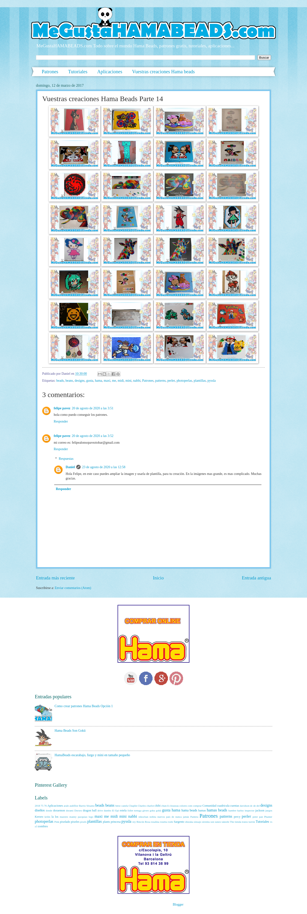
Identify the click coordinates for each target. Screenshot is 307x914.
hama (98, 380)
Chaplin (133, 805)
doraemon (59, 810)
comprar (197, 805)
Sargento (179, 821)
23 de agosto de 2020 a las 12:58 (103, 467)
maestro (64, 816)
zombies (43, 826)
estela (123, 810)
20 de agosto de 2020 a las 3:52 (92, 436)
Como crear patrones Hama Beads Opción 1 (84, 706)
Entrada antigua (256, 577)
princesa (116, 821)
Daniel (70, 467)
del (258, 805)
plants (106, 821)
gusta (89, 380)
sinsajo (197, 821)
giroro (145, 810)
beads (60, 380)
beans (69, 380)
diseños (40, 810)
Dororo (78, 810)
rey (134, 821)
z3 (36, 826)
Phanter (268, 816)
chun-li (165, 805)
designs (79, 380)
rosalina (155, 821)
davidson (244, 805)
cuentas (234, 805)
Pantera (194, 816)
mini (128, 380)
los (56, 816)
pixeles (75, 821)
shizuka (189, 821)
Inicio (158, 577)
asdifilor (74, 805)
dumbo (107, 810)
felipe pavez (62, 408)
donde (49, 810)
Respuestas (66, 458)
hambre (232, 810)
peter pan (258, 816)
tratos (245, 821)
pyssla (211, 380)
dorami (69, 810)
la (53, 816)
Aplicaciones (109, 71)
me (114, 380)
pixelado (65, 821)
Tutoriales (77, 71)
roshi (170, 821)
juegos (268, 810)
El (113, 810)
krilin (47, 816)
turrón (251, 821)
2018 (37, 805)
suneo (218, 821)
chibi (158, 805)
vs (271, 821)
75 (42, 805)
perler (171, 380)
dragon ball (89, 810)
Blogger (178, 904)
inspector (249, 810)
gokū (158, 810)
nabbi (137, 380)
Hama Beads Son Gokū (70, 730)
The (232, 821)
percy (237, 816)
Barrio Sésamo (86, 805)
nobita (152, 816)
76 (45, 805)
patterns (160, 380)
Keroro (39, 816)
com (190, 805)
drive (100, 810)
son (212, 821)
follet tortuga (135, 810)
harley (240, 810)
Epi (117, 810)
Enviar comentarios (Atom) (73, 588)
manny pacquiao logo (81, 816)
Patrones (50, 71)
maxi (107, 380)
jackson (259, 810)
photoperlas (184, 380)
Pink (56, 821)
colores (183, 805)
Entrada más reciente (55, 577)
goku (152, 810)
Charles (142, 805)
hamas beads (217, 810)
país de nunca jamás (177, 816)
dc (251, 805)
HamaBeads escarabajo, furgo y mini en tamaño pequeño (92, 755)
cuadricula (223, 805)
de (254, 805)
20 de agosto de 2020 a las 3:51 (92, 408)
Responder (61, 421)
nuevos (161, 816)
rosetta (163, 821)
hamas (202, 810)
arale (66, 805)
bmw (118, 805)
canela (124, 805)
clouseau (174, 805)
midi (121, 380)
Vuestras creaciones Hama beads (163, 71)
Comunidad (209, 805)
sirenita (206, 821)
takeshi (225, 821)
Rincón (140, 821)
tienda (238, 821)
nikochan (143, 816)
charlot (150, 805)
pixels (83, 821)
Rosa (147, 821)
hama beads (189, 810)
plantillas (200, 380)
